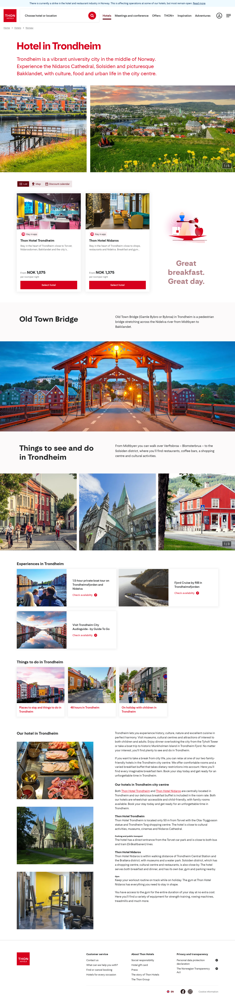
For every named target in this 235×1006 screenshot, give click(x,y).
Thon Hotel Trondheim (135, 791)
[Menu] (228, 15)
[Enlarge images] (226, 166)
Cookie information (208, 991)
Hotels (107, 15)
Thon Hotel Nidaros (168, 791)
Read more (199, 3)
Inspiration (185, 15)
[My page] (219, 15)
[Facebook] (183, 991)
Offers (156, 15)
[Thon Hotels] (10, 15)
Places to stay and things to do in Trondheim (40, 709)
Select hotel (49, 285)
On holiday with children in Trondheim (139, 709)
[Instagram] (190, 991)
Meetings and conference (132, 15)
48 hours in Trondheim (84, 707)
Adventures (202, 15)
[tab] (23, 184)
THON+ (169, 15)
